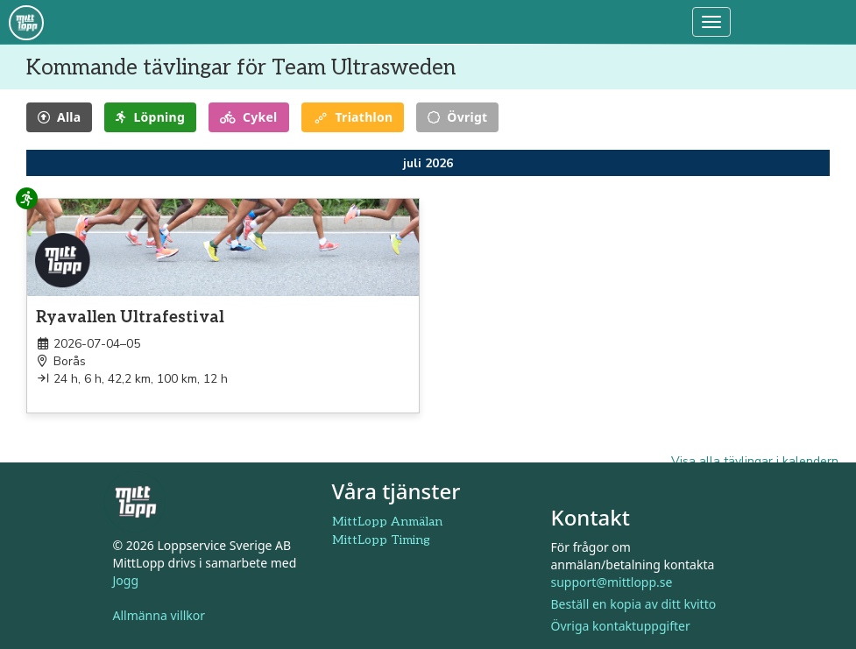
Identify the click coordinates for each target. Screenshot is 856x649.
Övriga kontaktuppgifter (620, 625)
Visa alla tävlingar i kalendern (754, 461)
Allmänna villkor (159, 615)
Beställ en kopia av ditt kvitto (634, 604)
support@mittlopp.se (612, 582)
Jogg (126, 580)
